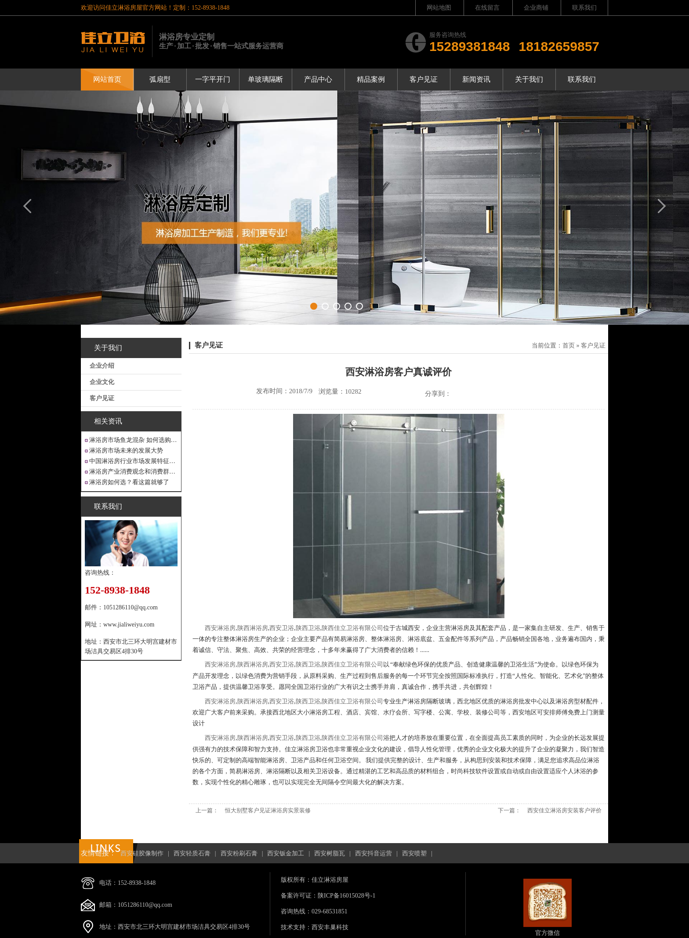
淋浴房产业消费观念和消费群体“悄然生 (133, 471)
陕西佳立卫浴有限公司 (352, 628)
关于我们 (529, 79)
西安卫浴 (281, 628)
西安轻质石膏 (192, 853)
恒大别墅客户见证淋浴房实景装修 (268, 810)
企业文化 (102, 382)
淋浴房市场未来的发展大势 (126, 450)
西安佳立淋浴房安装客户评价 (564, 810)
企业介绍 (102, 365)
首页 (568, 345)
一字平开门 (212, 79)
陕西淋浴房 (252, 628)
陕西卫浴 (308, 628)
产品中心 (318, 79)
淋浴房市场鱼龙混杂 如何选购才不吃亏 (133, 440)
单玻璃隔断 (265, 79)
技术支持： (296, 927)
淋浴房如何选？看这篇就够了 (129, 482)
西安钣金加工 (285, 853)
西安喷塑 (414, 853)
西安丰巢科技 (330, 927)
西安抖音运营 (373, 853)
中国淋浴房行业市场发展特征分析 (133, 461)
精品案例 (371, 79)
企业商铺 (536, 7)
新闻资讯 (476, 79)
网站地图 (439, 7)
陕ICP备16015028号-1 (346, 895)
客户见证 (424, 79)
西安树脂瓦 (329, 853)
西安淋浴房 (220, 628)
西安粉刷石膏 (239, 853)
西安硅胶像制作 (141, 853)
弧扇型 (159, 79)
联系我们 (584, 7)
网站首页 (107, 79)
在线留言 (487, 7)
